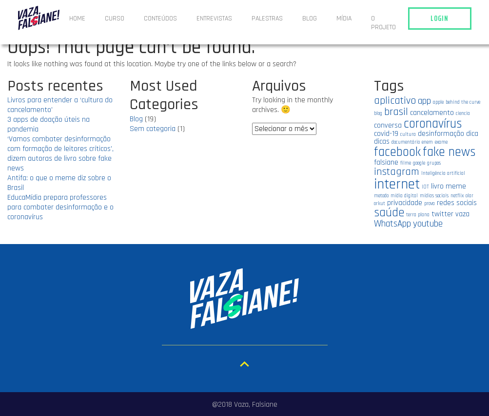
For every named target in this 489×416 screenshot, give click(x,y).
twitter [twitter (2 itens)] (442, 214)
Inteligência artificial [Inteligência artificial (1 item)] (443, 173)
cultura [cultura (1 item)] (408, 134)
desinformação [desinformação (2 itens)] (441, 133)
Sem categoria (153, 129)
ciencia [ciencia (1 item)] (463, 113)
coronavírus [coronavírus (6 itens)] (433, 123)
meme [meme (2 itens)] (456, 186)
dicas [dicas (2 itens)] (382, 141)
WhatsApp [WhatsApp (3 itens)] (392, 224)
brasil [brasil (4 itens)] (396, 112)
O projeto (383, 23)
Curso (114, 18)
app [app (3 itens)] (424, 101)
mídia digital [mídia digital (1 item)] (404, 195)
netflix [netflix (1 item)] (457, 195)
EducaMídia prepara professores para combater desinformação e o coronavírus (60, 207)
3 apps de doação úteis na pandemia (48, 124)
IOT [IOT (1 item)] (425, 187)
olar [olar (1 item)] (469, 195)
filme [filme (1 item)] (405, 163)
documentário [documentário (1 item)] (405, 142)
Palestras (267, 18)
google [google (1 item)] (419, 163)
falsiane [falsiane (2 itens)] (386, 162)
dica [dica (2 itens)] (472, 133)
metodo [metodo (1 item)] (381, 195)
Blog (309, 18)
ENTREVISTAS (214, 18)
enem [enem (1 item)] (427, 142)
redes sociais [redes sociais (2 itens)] (457, 203)
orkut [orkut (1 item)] (379, 203)
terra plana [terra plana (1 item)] (418, 214)
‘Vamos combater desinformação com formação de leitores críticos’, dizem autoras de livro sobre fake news (60, 153)
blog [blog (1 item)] (378, 113)
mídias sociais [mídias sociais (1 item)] (434, 195)
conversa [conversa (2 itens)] (388, 125)
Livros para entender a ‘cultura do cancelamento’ (60, 105)
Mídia (344, 18)
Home (77, 18)
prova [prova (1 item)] (429, 203)
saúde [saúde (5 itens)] (389, 212)
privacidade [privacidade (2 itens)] (404, 203)
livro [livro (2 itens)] (437, 186)
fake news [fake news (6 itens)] (449, 152)
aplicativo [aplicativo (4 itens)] (395, 101)
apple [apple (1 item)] (438, 102)
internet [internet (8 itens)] (397, 184)
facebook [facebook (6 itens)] (397, 152)
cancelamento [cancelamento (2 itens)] (432, 112)
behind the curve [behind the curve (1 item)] (463, 102)
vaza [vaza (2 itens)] (462, 214)
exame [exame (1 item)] (441, 142)
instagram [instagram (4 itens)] (396, 172)
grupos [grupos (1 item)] (434, 163)
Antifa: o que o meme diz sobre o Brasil (59, 183)
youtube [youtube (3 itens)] (428, 224)
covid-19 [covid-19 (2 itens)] (386, 133)
